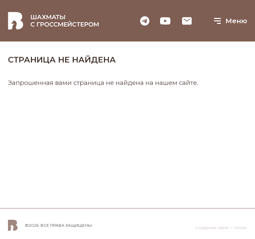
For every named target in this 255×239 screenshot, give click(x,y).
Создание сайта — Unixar (221, 228)
